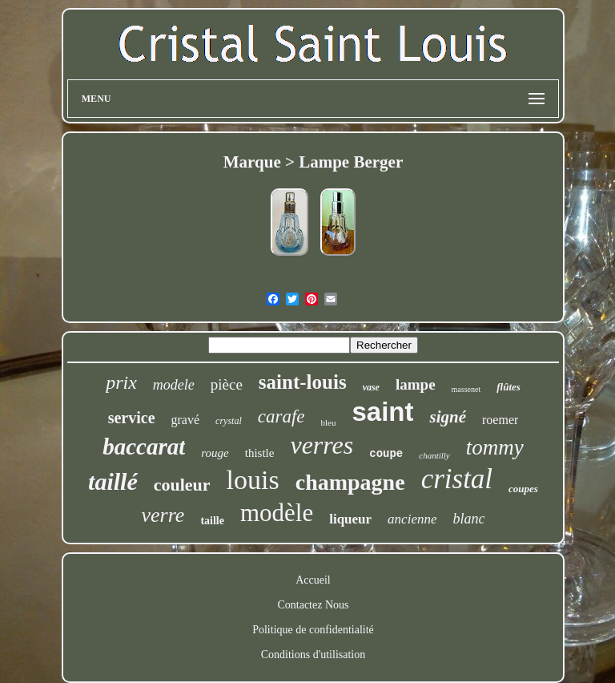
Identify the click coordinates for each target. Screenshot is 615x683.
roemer (500, 419)
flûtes (508, 387)
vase (371, 387)
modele (174, 385)
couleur (182, 485)
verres (321, 444)
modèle (276, 513)
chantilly (434, 455)
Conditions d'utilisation (313, 655)
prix (121, 382)
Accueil (313, 580)
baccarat (143, 446)
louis (253, 480)
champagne (350, 482)
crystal (228, 420)
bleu (328, 422)
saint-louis (303, 382)
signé (447, 416)
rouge (214, 453)
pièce (227, 384)
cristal (456, 479)
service (131, 417)
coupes (523, 489)
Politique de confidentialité (313, 630)
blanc (468, 519)
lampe (416, 384)
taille (212, 521)
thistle (260, 453)
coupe (386, 453)
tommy (495, 447)
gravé (185, 419)
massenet (466, 389)
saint (382, 411)
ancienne (412, 519)
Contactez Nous (312, 605)
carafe (281, 416)
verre (163, 515)
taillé (113, 481)
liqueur (350, 519)
